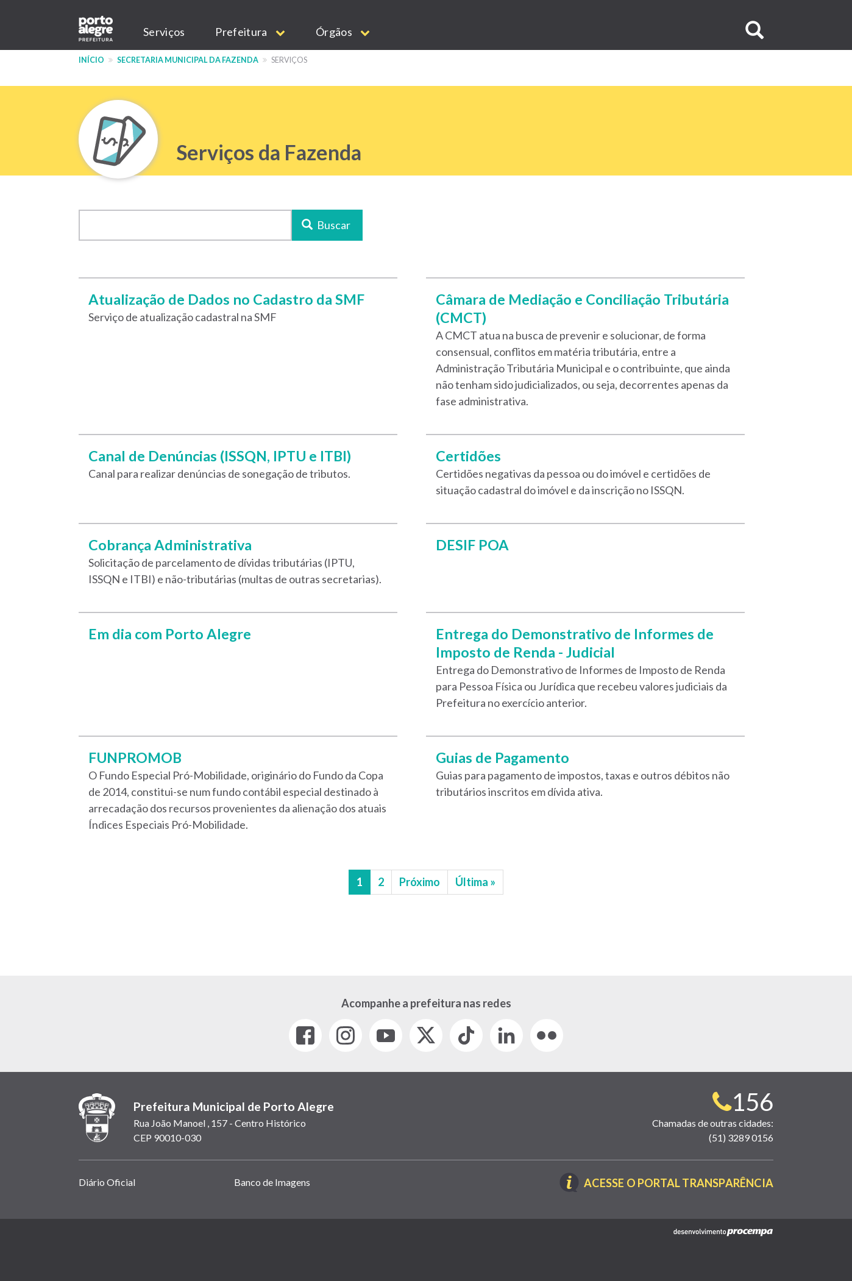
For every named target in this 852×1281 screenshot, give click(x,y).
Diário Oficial (107, 1182)
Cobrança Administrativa (170, 544)
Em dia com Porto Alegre (169, 633)
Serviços (164, 31)
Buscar (326, 225)
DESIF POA (472, 544)
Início (91, 60)
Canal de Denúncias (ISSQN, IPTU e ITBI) (219, 455)
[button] (754, 30)
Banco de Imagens (272, 1182)
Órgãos (343, 31)
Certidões (468, 455)
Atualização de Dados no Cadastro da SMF (226, 299)
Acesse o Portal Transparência (678, 1183)
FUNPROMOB (135, 757)
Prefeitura (250, 31)
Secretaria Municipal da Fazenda (187, 60)
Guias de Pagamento (502, 757)
